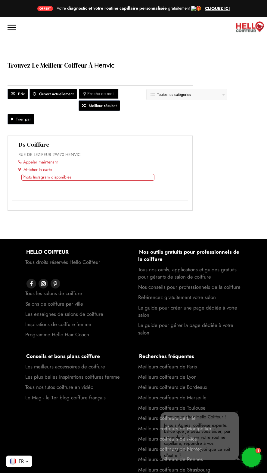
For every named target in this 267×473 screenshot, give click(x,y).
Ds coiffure (33, 128)
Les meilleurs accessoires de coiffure (65, 349)
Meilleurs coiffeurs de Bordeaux (172, 370)
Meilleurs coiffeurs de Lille (167, 401)
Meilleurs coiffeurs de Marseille (172, 380)
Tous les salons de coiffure (53, 264)
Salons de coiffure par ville (54, 275)
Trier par (21, 102)
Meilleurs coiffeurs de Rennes (170, 442)
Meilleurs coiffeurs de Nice (167, 422)
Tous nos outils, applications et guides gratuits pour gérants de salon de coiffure (187, 256)
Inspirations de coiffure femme (58, 295)
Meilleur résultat (99, 89)
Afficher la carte (35, 153)
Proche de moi (98, 77)
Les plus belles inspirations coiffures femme (72, 360)
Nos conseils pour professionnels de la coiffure (189, 270)
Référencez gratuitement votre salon (177, 280)
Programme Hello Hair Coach (57, 305)
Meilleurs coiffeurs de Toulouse (172, 391)
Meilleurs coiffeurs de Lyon (167, 360)
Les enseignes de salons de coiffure (64, 285)
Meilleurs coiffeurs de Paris (167, 349)
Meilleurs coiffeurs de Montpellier (175, 411)
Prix (18, 77)
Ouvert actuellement (53, 77)
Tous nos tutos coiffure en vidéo (59, 370)
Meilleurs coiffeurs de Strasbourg (174, 452)
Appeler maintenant (37, 145)
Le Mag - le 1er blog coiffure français (65, 380)
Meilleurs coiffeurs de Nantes (170, 432)
